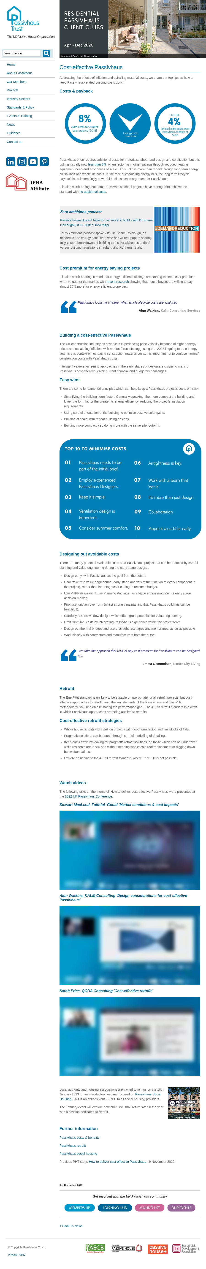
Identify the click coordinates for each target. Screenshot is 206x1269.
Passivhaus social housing (78, 1153)
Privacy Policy (16, 1254)
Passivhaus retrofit (73, 1145)
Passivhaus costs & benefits (79, 1137)
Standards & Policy (20, 107)
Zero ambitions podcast (80, 212)
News (11, 124)
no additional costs (92, 191)
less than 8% (97, 164)
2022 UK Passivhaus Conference (88, 796)
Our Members (17, 82)
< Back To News (71, 1226)
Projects (13, 90)
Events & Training (19, 116)
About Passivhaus (20, 73)
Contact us (14, 142)
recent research (117, 281)
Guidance (14, 133)
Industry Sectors (18, 99)
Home (11, 64)
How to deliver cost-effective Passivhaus (117, 1161)
